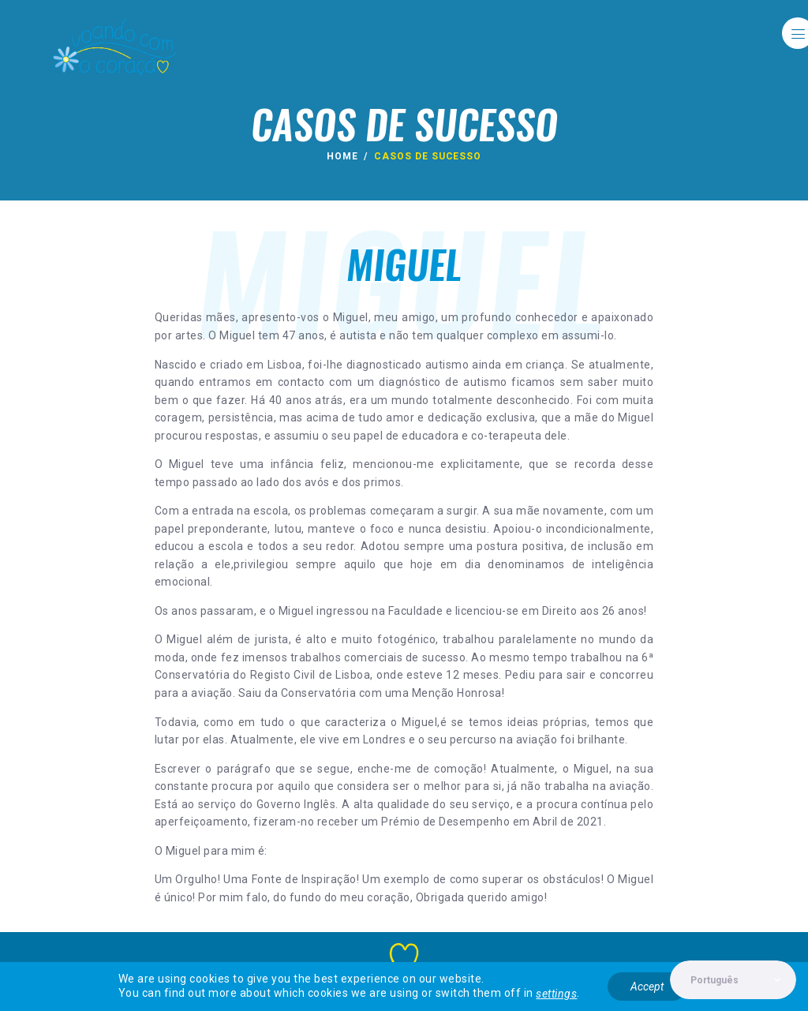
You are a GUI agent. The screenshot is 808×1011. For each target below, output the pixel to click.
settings (556, 994)
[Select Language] (732, 979)
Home (342, 156)
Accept (647, 986)
